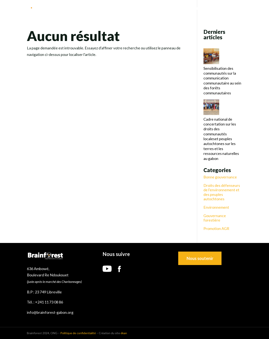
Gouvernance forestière (214, 218)
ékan (124, 333)
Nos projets (198, 8)
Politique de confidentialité (78, 333)
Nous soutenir (200, 258)
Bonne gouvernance (220, 177)
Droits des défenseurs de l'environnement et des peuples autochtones (221, 192)
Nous (145, 8)
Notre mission (168, 8)
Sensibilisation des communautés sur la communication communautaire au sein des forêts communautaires (222, 80)
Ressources (225, 8)
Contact (253, 8)
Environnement (216, 207)
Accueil (128, 8)
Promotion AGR (216, 228)
